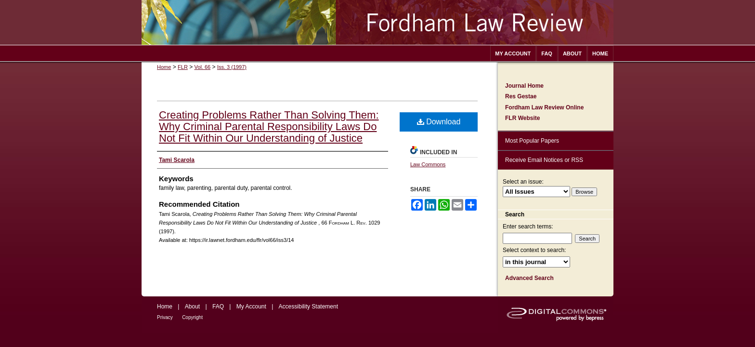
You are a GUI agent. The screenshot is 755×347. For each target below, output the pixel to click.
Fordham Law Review (377, 22)
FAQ (218, 306)
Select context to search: (534, 250)
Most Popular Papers (532, 140)
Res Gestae (520, 96)
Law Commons (427, 164)
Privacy (165, 317)
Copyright (192, 317)
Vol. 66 (203, 67)
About (192, 306)
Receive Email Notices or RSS (544, 160)
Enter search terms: (528, 226)
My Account (251, 306)
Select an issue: (523, 181)
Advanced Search (529, 278)
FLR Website (522, 118)
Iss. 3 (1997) (232, 67)
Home (164, 67)
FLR (183, 67)
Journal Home (524, 85)
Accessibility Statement (308, 306)
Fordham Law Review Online (544, 107)
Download (439, 122)
